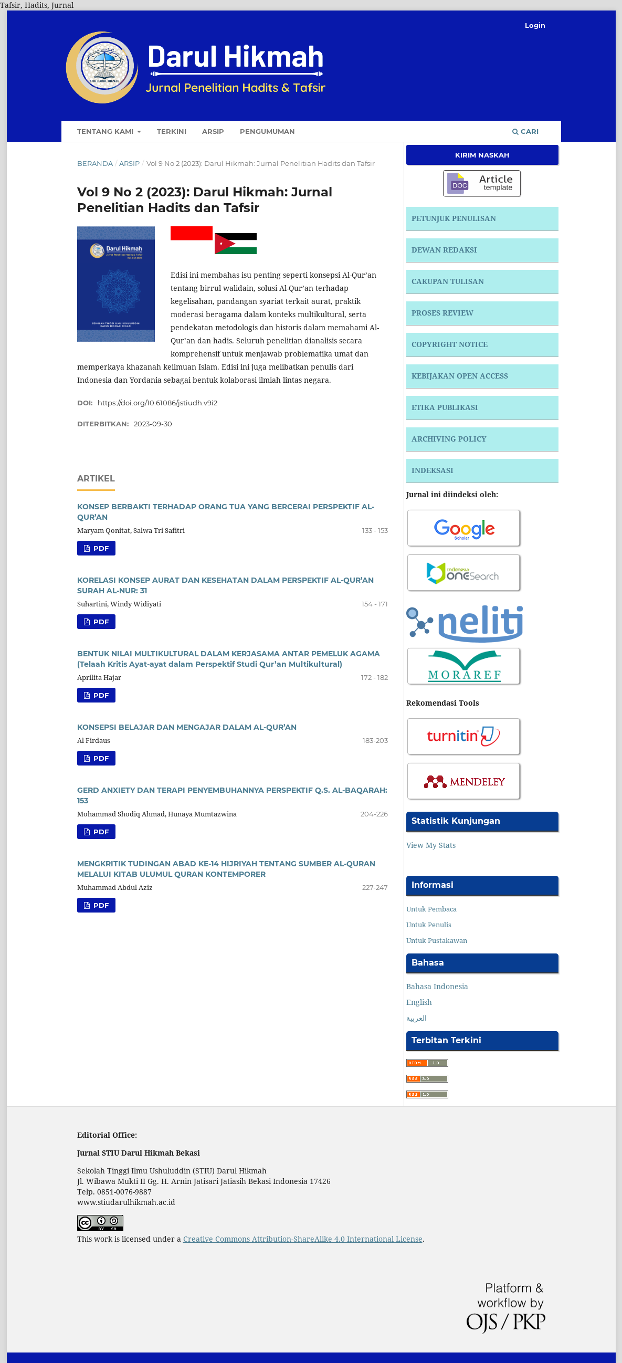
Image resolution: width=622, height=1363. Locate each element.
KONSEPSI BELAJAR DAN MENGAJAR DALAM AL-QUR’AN (187, 727)
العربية (416, 1018)
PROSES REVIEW (442, 313)
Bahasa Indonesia (437, 986)
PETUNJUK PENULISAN (454, 218)
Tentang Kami (106, 131)
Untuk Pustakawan (436, 940)
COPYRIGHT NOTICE (450, 344)
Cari (525, 131)
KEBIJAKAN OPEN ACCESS (460, 376)
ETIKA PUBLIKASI (445, 407)
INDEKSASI (433, 470)
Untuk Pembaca (431, 909)
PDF (100, 548)
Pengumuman (267, 131)
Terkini (171, 131)
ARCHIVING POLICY (449, 439)
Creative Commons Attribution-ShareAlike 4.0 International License (303, 1239)
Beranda (95, 163)
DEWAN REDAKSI (444, 250)
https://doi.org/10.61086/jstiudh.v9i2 (157, 403)
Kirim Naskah (482, 155)
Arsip (213, 131)
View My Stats (431, 845)
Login (535, 25)
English (419, 1002)
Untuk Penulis (428, 924)
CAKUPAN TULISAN (448, 281)
